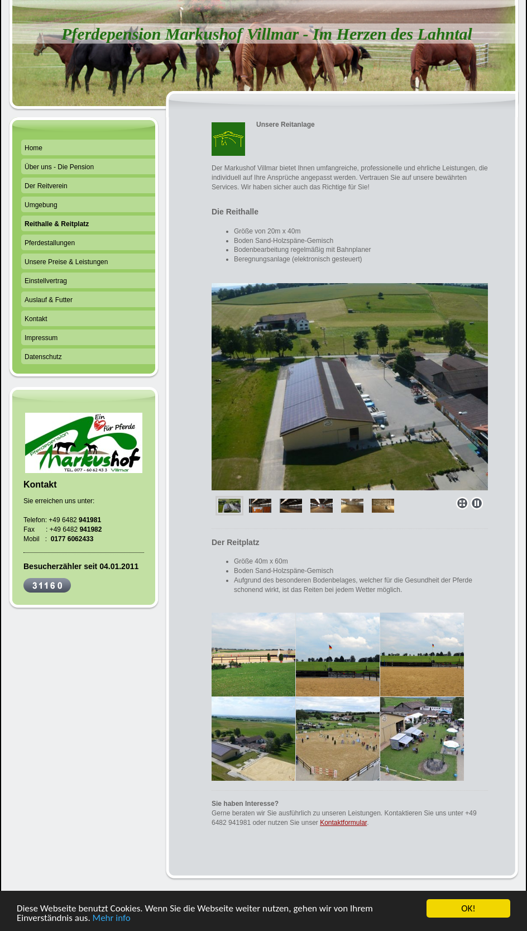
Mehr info (112, 919)
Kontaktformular (343, 823)
